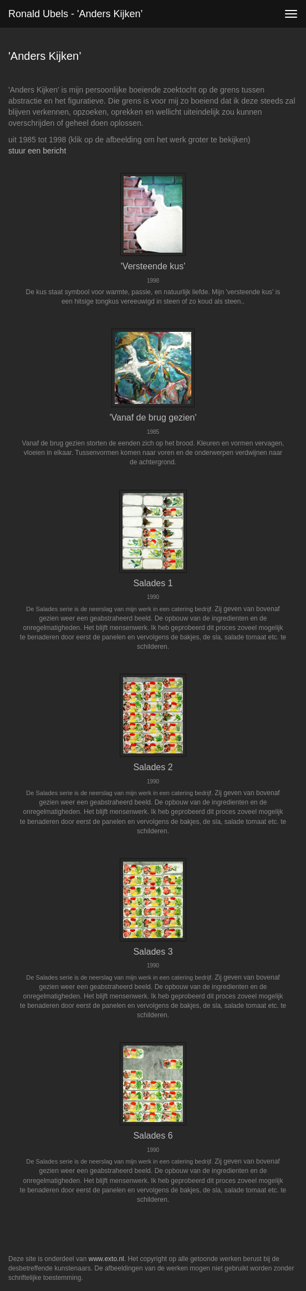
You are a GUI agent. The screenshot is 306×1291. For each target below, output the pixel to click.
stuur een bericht (37, 150)
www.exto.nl (106, 1259)
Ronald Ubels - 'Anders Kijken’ (75, 13)
